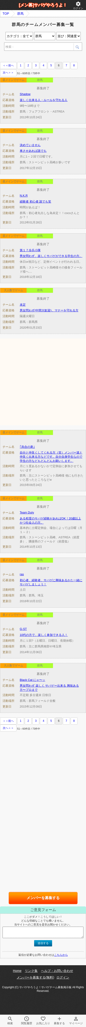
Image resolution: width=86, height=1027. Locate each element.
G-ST (23, 629)
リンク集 (31, 971)
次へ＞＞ (8, 72)
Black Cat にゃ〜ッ (32, 680)
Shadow (25, 94)
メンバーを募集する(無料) (35, 977)
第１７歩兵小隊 (30, 250)
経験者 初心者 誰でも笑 (35, 201)
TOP (6, 13)
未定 (23, 304)
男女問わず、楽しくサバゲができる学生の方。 (51, 256)
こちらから (61, 954)
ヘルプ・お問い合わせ (57, 971)
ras (22, 574)
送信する (43, 943)
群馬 (20, 13)
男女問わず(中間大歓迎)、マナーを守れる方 (49, 310)
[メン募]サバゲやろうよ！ (43, 5)
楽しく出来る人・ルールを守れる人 (43, 100)
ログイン (78, 5)
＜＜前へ (8, 65)
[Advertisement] (43, 382)
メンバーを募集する (43, 898)
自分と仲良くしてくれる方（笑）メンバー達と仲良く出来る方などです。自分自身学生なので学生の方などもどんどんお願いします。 (51, 457)
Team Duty (27, 512)
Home (17, 971)
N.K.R (24, 195)
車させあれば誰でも (33, 150)
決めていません (30, 145)
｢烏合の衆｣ (27, 447)
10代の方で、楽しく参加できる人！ (44, 635)
